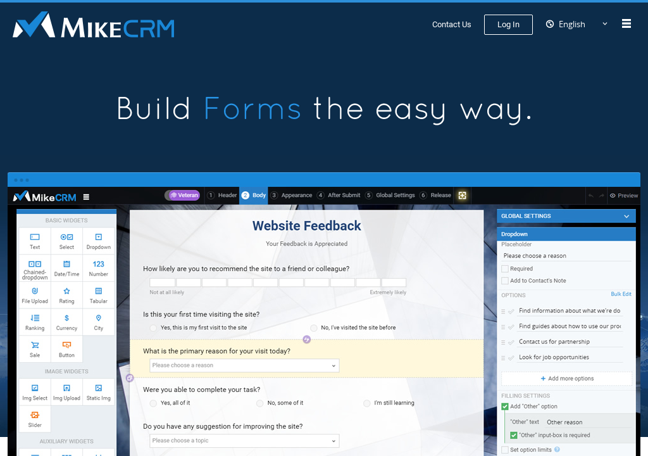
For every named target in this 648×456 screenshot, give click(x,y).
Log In (508, 24)
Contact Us (451, 24)
